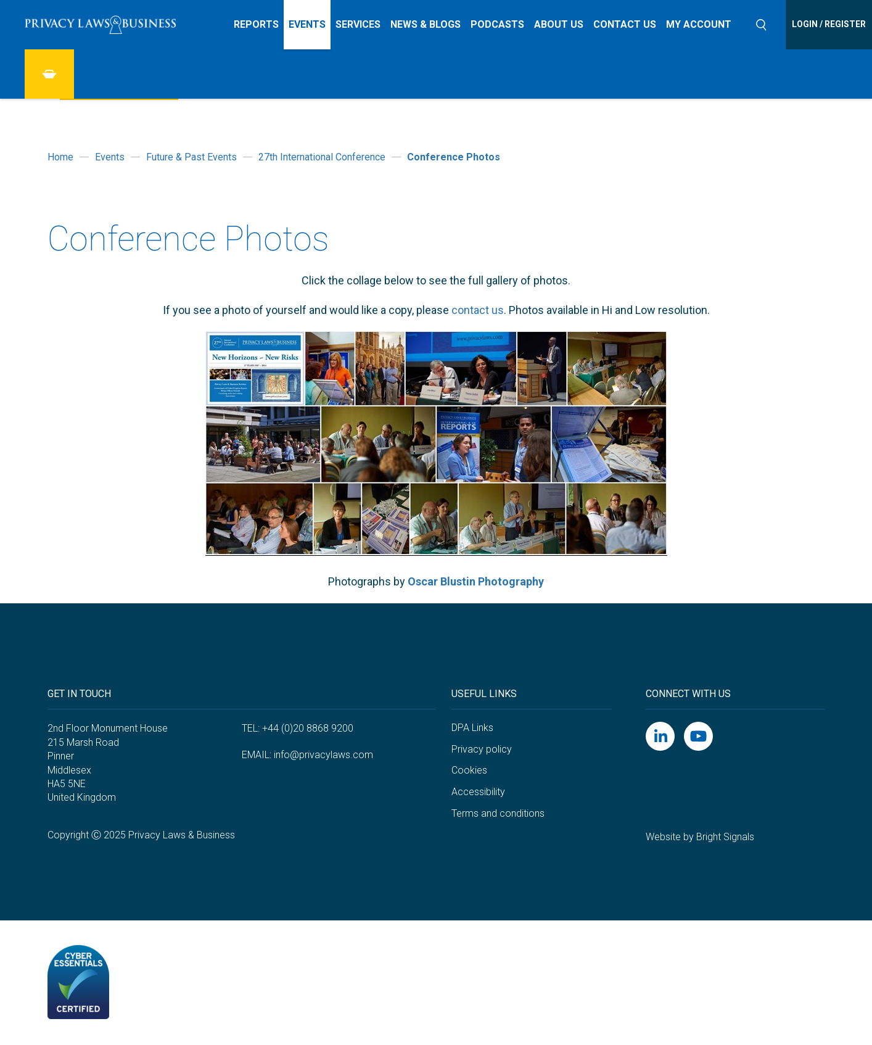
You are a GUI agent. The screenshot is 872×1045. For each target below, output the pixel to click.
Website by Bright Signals (700, 837)
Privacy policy (481, 749)
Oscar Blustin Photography (476, 581)
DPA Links (472, 727)
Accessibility (478, 792)
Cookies (469, 770)
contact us (477, 310)
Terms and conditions (498, 813)
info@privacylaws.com (323, 755)
